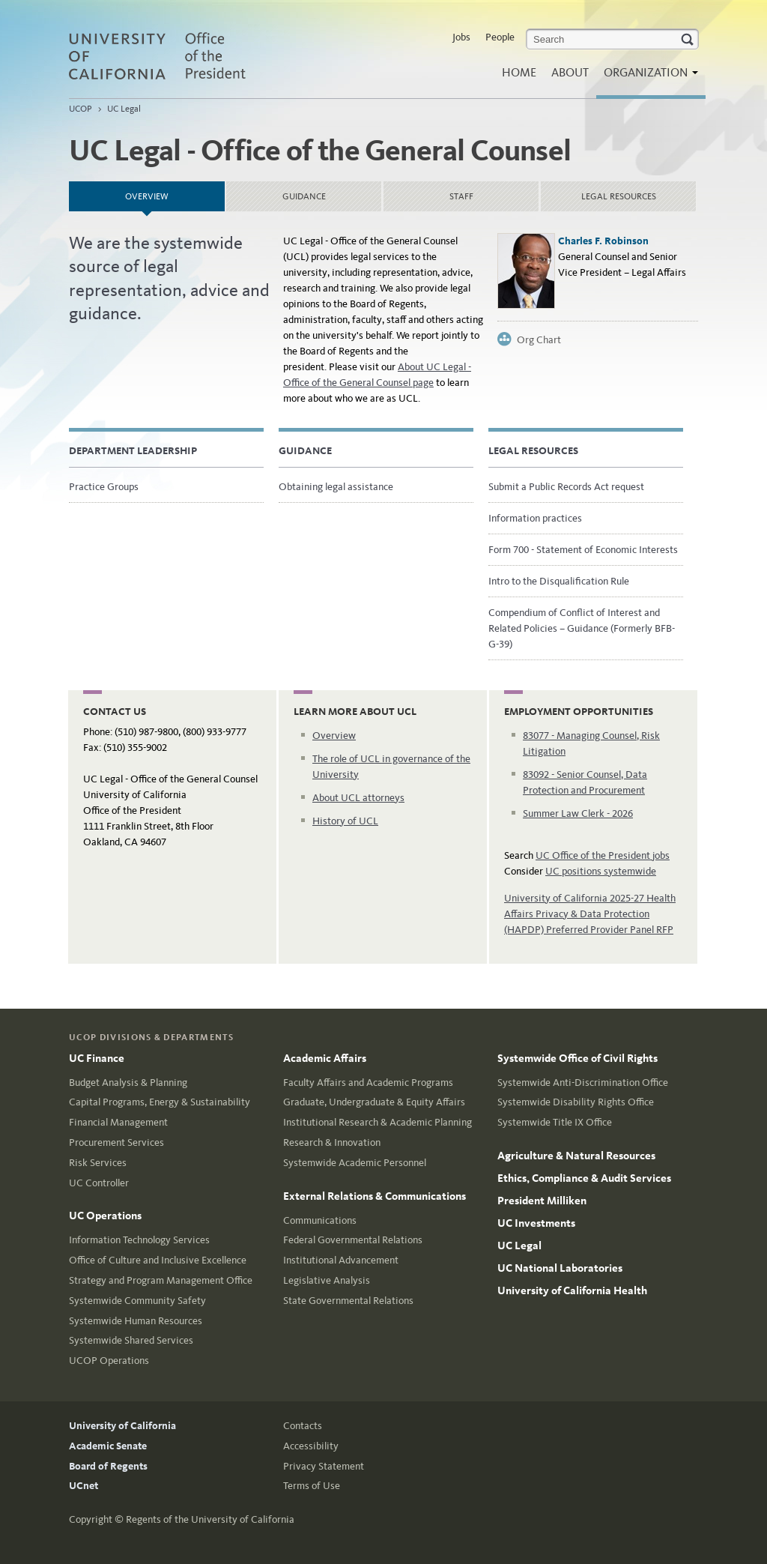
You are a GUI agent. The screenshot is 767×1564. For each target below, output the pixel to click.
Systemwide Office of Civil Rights (577, 1058)
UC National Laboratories (559, 1268)
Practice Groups (104, 486)
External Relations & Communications (374, 1196)
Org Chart (539, 339)
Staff (461, 196)
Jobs (461, 37)
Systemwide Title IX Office (554, 1122)
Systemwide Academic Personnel (354, 1162)
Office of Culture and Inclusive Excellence (157, 1260)
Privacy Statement (323, 1466)
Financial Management (118, 1122)
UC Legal (124, 108)
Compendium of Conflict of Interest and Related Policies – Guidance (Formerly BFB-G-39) (581, 628)
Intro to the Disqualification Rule (558, 581)
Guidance (304, 196)
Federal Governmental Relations (352, 1240)
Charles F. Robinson (603, 241)
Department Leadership (133, 450)
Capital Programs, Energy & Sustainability (159, 1102)
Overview (175, 191)
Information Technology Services (139, 1240)
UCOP (80, 108)
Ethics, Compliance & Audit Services (584, 1178)
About (570, 72)
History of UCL (345, 821)
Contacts (302, 1425)
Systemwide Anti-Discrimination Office (582, 1082)
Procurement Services (116, 1142)
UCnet (83, 1485)
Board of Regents (108, 1466)
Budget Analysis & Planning (128, 1082)
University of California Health (572, 1290)
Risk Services (98, 1162)
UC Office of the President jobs (603, 855)
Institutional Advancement (340, 1260)
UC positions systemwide (600, 871)
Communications (320, 1220)
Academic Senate (108, 1446)
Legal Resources (618, 196)
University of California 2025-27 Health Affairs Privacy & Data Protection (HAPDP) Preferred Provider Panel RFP (590, 914)
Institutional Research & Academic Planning (377, 1122)
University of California (122, 1425)
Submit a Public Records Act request (566, 486)
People (500, 37)
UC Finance (96, 1058)
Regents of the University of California (210, 1519)
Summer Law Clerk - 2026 (578, 813)
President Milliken (541, 1200)
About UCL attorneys (358, 797)
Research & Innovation (332, 1142)
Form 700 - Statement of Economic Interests (583, 549)
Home (519, 72)
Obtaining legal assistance (336, 486)
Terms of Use (311, 1485)
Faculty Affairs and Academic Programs (368, 1082)
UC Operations (105, 1215)
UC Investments (536, 1223)
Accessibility (311, 1446)
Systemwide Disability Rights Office (575, 1102)
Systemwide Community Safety (137, 1300)
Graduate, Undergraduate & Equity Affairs (374, 1102)
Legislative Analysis (326, 1280)
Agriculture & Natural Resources (576, 1155)
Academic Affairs (324, 1058)
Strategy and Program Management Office (160, 1280)
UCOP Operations (109, 1360)
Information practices (535, 518)
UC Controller (99, 1183)
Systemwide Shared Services (131, 1340)
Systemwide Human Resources (135, 1320)
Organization (647, 76)
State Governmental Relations (348, 1300)
